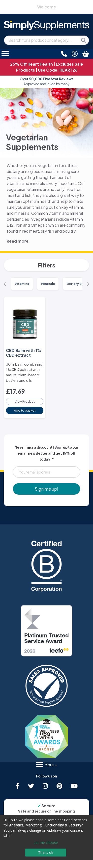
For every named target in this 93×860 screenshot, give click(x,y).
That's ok (45, 852)
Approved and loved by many (46, 81)
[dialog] (46, 837)
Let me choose (45, 842)
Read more (18, 241)
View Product (25, 401)
